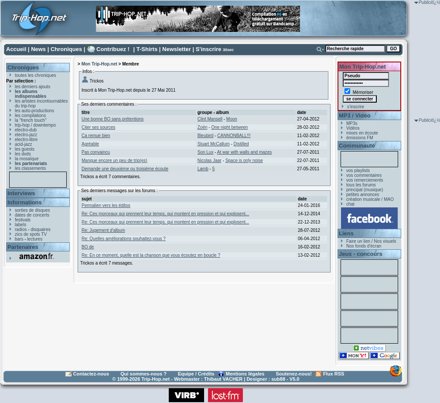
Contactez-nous (91, 373)
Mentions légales (245, 373)
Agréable (90, 143)
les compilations (30, 115)
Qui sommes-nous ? (143, 373)
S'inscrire (209, 49)
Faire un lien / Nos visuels (371, 241)
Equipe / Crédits (196, 373)
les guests (24, 149)
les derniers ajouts (32, 86)
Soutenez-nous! (294, 373)
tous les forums (361, 185)
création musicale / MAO (370, 199)
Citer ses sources (98, 127)
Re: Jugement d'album (103, 230)
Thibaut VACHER (223, 379)
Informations (24, 202)
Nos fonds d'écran (363, 246)
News (38, 49)
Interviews (21, 193)
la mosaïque (26, 158)
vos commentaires (364, 175)
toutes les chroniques (35, 75)
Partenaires (22, 247)
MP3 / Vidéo (355, 115)
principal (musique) (364, 189)
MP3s (352, 123)
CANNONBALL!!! (233, 135)
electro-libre (26, 139)
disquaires (41, 229)
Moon (231, 119)
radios (21, 229)
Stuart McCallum (214, 143)
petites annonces (362, 194)
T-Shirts (146, 49)
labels (20, 224)
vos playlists (358, 170)
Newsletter (176, 49)
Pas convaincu (96, 152)
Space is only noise (244, 160)
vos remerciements (364, 180)
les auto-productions (34, 110)
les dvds (23, 154)
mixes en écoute (362, 133)
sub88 (278, 379)
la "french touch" (31, 120)
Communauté (357, 145)
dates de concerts (32, 215)
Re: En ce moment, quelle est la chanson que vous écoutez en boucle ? (151, 255)
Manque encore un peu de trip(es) (114, 160)
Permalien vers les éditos (106, 205)
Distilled (241, 143)
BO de (88, 247)
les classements (30, 168)
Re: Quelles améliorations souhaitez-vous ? (124, 238)
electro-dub (26, 129)
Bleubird (206, 135)
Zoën (203, 127)
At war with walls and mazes (244, 152)
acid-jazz (23, 144)
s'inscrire (355, 106)
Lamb (203, 168)
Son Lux (206, 152)
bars (19, 239)
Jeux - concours (360, 254)
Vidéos (352, 128)
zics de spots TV (31, 234)
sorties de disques (32, 210)
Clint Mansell (210, 119)
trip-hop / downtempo (35, 125)
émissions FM (359, 137)
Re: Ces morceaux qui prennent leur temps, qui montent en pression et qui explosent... (165, 213)
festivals (23, 219)
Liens (346, 233)
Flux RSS (333, 373)
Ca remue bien (96, 135)
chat (350, 204)
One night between (229, 127)
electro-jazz (26, 134)
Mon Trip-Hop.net (99, 64)
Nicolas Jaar (210, 160)
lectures (34, 239)
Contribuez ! (113, 49)
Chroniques (66, 49)
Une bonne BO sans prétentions (112, 119)
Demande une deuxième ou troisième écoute (125, 168)
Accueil (16, 49)
